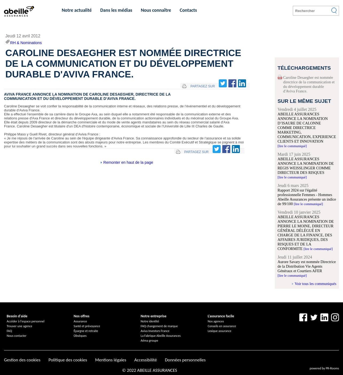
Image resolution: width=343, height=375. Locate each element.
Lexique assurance (219, 331)
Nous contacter (16, 336)
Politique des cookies (67, 360)
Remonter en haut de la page (128, 162)
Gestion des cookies (22, 360)
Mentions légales (110, 360)
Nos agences (216, 321)
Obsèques (80, 336)
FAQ (9, 331)
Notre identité (150, 321)
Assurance (80, 321)
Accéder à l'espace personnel (25, 321)
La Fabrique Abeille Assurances (161, 336)
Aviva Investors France (155, 331)
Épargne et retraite (86, 331)
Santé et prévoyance (87, 326)
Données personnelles (185, 360)
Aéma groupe (149, 340)
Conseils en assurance (222, 326)
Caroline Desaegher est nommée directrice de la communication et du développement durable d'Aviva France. (309, 84)
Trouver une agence (19, 326)
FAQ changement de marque (159, 326)
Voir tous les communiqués (315, 284)
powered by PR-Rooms (324, 368)
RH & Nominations (26, 43)
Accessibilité (145, 360)
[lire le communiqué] (292, 146)
